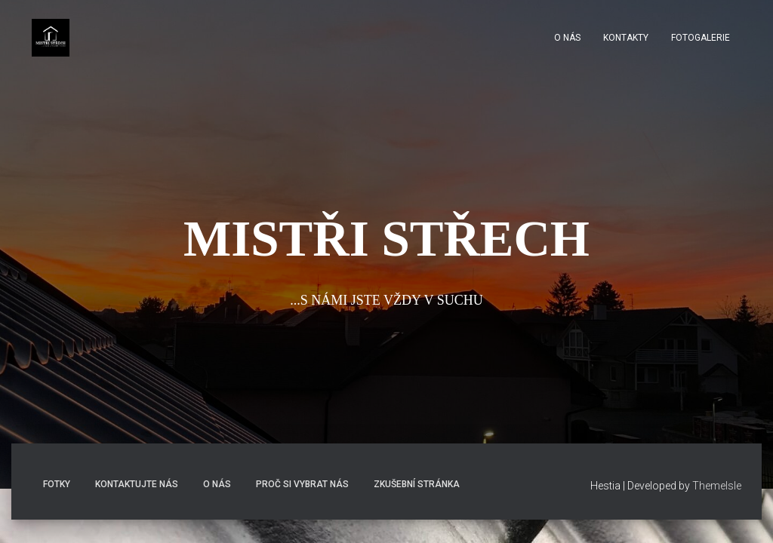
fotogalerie (700, 37)
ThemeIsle (716, 486)
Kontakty (625, 37)
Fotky (56, 484)
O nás (567, 37)
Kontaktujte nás (136, 484)
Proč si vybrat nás (302, 484)
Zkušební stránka (417, 484)
